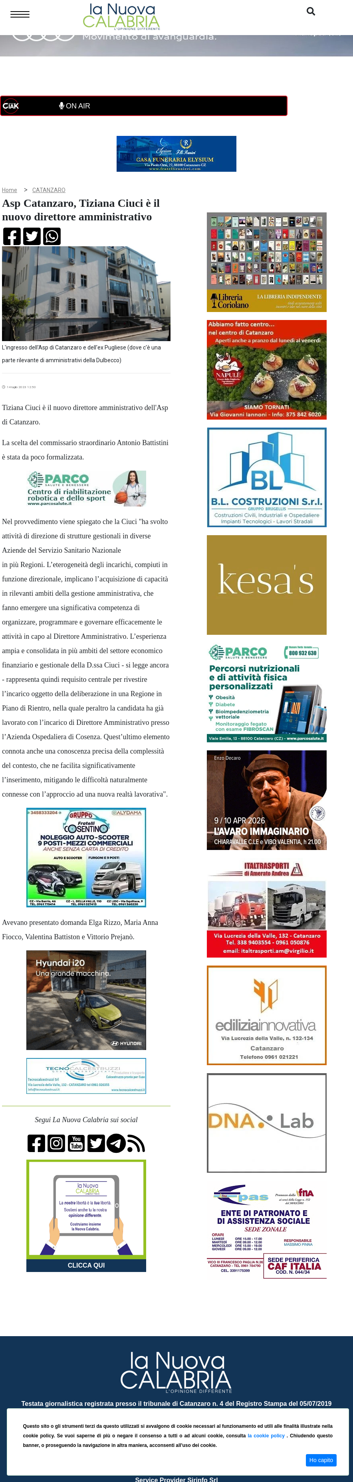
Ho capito (321, 1460)
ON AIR (74, 106)
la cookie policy (267, 1436)
